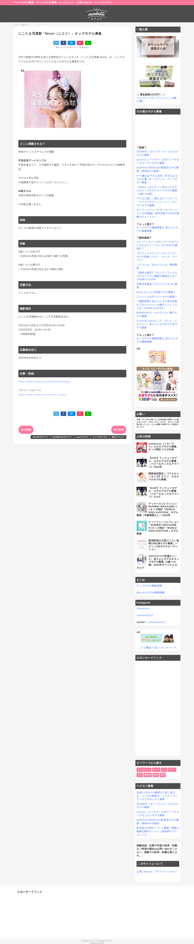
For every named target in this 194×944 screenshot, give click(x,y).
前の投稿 (119, 429)
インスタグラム (103, 2)
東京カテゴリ (118, 437)
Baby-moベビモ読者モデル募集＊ (156, 292)
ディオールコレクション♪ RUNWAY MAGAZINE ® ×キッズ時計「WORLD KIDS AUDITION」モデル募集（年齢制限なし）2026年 (157, 509)
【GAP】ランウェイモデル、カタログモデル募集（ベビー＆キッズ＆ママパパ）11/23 (164, 492)
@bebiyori (143, 608)
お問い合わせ (84, 2)
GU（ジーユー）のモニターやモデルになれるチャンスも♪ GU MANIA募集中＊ (158, 245)
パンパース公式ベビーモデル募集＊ (157, 296)
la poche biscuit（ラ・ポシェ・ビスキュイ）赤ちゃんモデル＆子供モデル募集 (157, 324)
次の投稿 (26, 429)
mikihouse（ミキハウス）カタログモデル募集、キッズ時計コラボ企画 (164, 446)
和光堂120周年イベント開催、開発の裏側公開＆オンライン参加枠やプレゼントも (158, 831)
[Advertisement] (158, 708)
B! (71, 42)
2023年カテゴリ (40, 437)
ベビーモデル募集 (24, 2)
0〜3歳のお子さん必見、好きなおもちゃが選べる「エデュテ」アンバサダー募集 (157, 179)
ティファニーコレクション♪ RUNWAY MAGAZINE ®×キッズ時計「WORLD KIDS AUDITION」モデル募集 (158, 528)
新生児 (148, 775)
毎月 (156, 775)
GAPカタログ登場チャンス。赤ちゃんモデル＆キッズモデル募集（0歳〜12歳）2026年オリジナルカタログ (158, 562)
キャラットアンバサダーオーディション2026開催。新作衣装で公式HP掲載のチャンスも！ (158, 213)
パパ (164, 770)
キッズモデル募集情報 (149, 227)
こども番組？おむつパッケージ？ (157, 647)
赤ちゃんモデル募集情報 (150, 592)
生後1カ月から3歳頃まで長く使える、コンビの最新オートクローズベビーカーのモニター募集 (157, 796)
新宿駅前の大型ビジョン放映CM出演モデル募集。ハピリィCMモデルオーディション (164, 545)
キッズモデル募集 (46, 2)
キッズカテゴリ (100, 437)
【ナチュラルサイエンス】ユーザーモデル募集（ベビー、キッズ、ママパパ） (157, 257)
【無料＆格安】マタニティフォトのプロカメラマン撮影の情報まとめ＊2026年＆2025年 (157, 276)
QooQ (101, 943)
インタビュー (66, 2)
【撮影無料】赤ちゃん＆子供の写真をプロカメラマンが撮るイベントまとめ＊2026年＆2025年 (157, 305)
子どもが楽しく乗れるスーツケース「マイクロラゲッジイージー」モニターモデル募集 (157, 202)
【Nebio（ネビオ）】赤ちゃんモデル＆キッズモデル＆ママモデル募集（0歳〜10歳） (157, 190)
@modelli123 (145, 615)
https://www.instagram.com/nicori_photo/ (42, 394)
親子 (163, 775)
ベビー (172, 770)
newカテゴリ (82, 437)
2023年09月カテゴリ (62, 437)
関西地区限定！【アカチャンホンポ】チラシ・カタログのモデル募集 (164, 476)
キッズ (156, 770)
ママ (140, 775)
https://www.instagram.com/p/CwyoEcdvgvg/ (44, 381)
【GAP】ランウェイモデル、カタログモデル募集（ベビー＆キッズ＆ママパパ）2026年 (164, 462)
